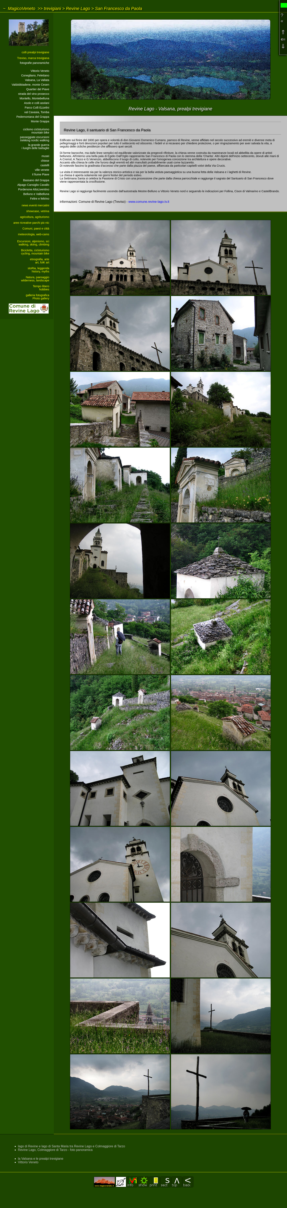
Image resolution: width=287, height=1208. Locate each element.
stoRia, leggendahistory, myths (38, 270)
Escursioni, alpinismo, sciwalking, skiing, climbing (33, 243)
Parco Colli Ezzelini (37, 107)
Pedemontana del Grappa (32, 116)
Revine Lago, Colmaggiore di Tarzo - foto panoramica (55, 1150)
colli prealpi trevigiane (35, 52)
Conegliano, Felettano (35, 75)
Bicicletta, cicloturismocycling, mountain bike (35, 252)
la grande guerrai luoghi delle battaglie (35, 146)
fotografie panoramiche (34, 62)
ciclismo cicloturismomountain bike (36, 131)
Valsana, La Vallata (37, 80)
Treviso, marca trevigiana (33, 58)
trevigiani (52, 8)
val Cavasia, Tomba (36, 112)
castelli (44, 165)
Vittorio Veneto (40, 70)
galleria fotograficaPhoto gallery (37, 297)
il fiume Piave (40, 174)
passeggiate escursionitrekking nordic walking (34, 139)
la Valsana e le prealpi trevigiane (40, 1158)
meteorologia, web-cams (33, 234)
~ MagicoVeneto (19, 8)
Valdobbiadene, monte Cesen (30, 84)
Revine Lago (78, 8)
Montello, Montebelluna (34, 98)
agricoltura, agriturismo (34, 217)
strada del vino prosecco (33, 93)
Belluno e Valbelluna (36, 194)
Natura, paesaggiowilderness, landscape (35, 279)
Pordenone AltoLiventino (33, 189)
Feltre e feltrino (39, 198)
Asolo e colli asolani (36, 103)
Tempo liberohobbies (41, 288)
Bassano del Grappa (36, 180)
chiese (45, 160)
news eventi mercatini (35, 205)
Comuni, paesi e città (36, 228)
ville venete (42, 169)
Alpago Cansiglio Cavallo (33, 184)
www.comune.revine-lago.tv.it (148, 201)
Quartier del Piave (37, 89)
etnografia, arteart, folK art (39, 261)
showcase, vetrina (37, 211)
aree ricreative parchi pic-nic (31, 222)
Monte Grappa (40, 121)
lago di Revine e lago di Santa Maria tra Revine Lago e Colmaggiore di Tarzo (71, 1146)
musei (45, 156)
